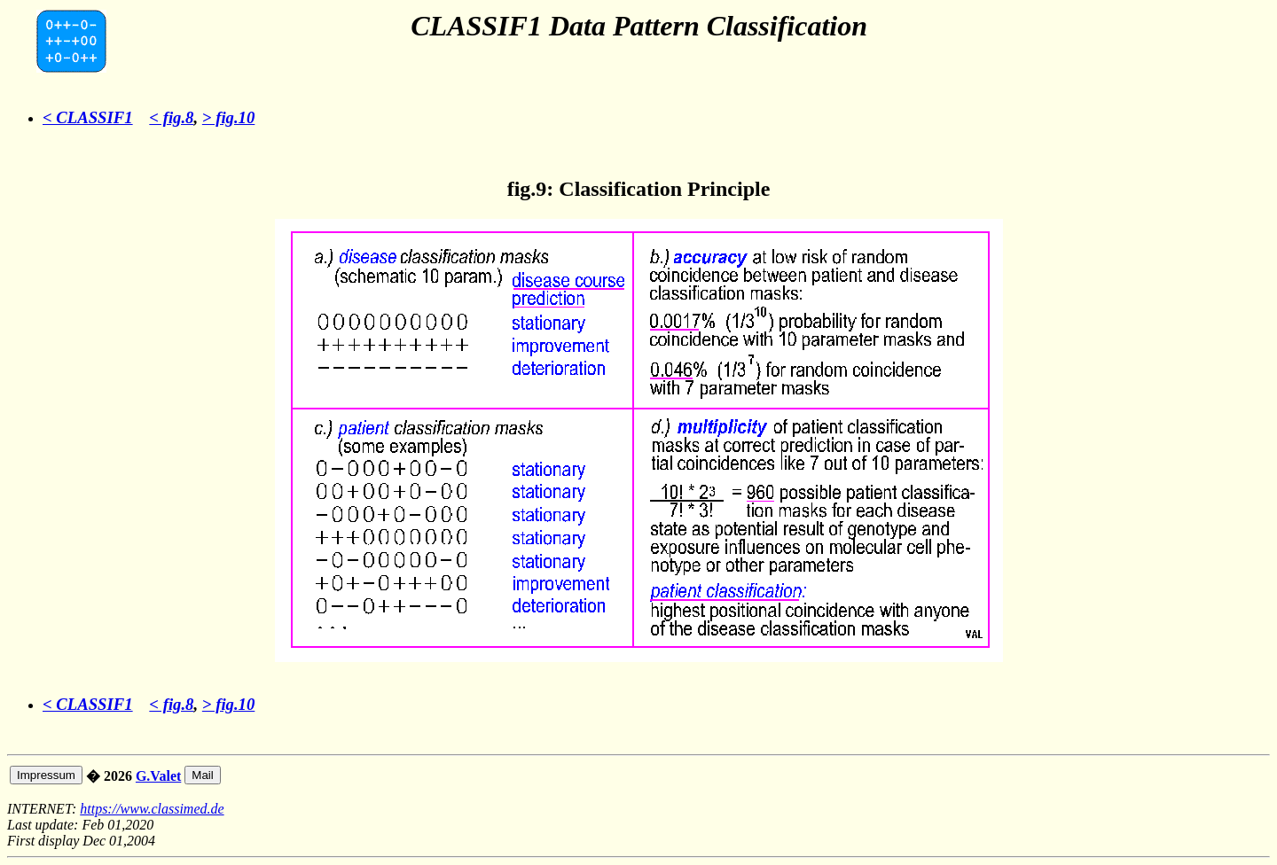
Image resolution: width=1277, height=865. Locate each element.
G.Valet (158, 775)
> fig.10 (228, 117)
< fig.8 (171, 117)
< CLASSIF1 (88, 117)
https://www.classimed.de (151, 808)
